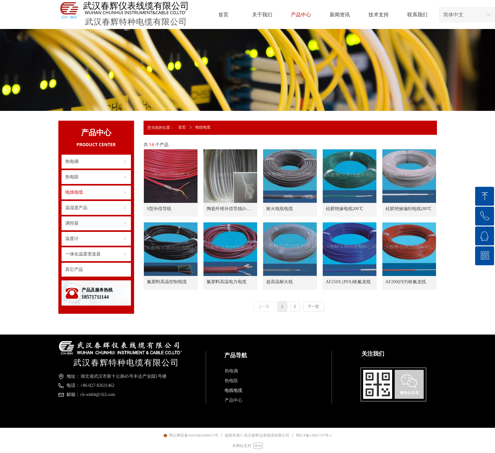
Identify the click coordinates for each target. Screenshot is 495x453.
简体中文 (453, 14)
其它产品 (74, 269)
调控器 (96, 223)
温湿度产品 (96, 208)
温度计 (96, 239)
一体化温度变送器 (96, 254)
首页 (182, 127)
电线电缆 (96, 192)
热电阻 (96, 177)
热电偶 (96, 161)
